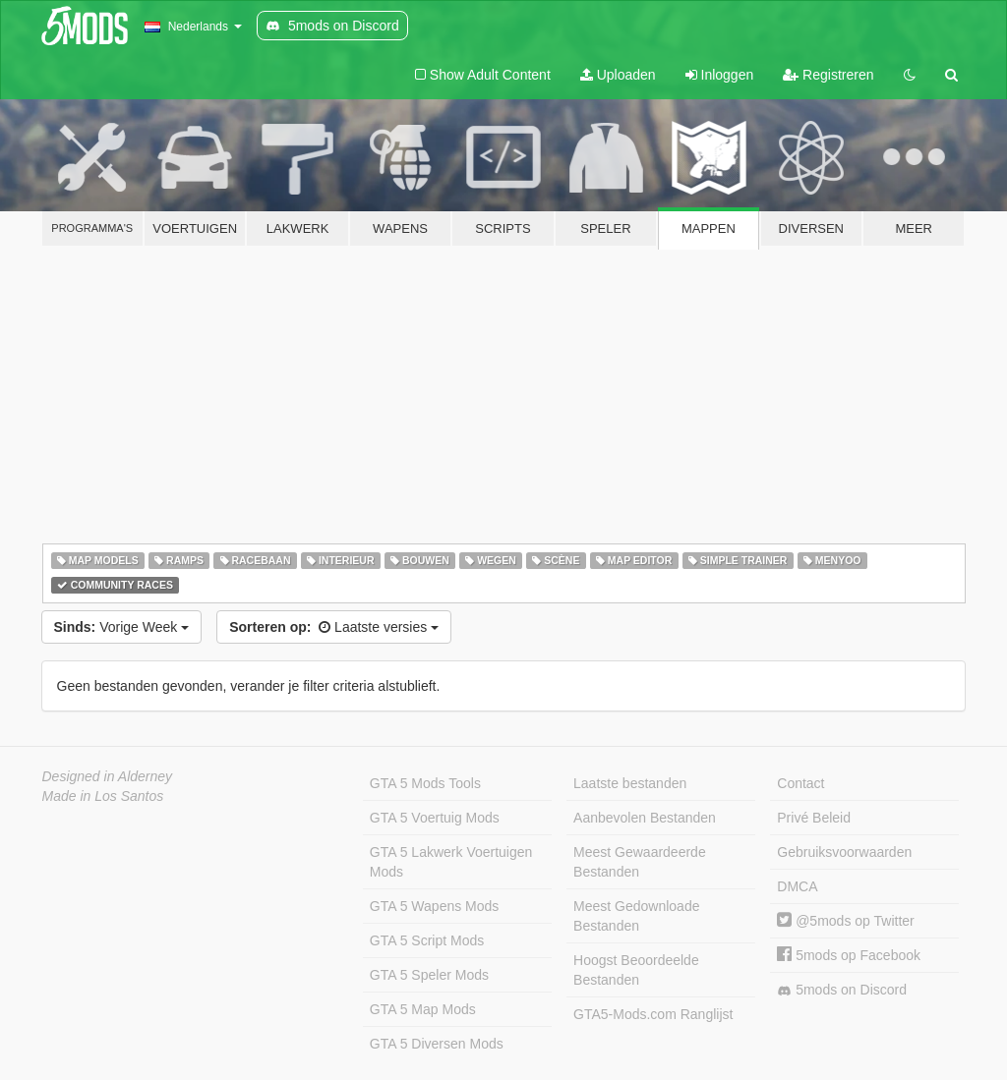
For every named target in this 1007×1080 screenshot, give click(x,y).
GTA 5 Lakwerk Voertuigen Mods (451, 862)
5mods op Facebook (848, 955)
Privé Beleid (814, 817)
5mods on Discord (842, 990)
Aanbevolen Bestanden (644, 817)
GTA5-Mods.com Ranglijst (653, 1014)
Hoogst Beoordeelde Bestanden (636, 970)
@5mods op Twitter (845, 921)
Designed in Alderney (107, 776)
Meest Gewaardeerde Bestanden (639, 862)
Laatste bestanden (629, 783)
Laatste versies (334, 627)
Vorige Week (122, 627)
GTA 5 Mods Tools (425, 783)
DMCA (797, 886)
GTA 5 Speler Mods (429, 975)
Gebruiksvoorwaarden (844, 852)
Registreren (828, 75)
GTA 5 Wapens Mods (435, 906)
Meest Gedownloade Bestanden (636, 916)
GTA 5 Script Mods (427, 940)
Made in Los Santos (103, 796)
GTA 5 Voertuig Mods (435, 817)
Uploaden (618, 75)
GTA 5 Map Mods (423, 1009)
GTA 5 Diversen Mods (437, 1044)
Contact (800, 783)
